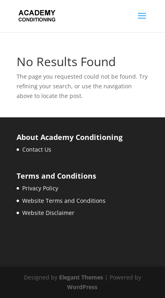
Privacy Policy (40, 188)
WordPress (82, 287)
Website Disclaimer (48, 213)
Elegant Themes (81, 277)
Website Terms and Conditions (64, 200)
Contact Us (36, 149)
